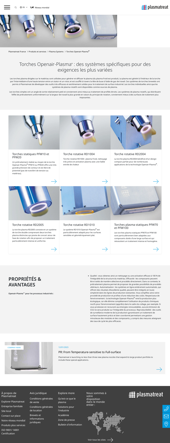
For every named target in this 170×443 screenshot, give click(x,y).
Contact (83, 423)
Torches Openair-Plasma (77, 22)
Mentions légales (62, 423)
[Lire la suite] (159, 340)
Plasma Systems (56, 22)
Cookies (7, 436)
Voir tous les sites (100, 410)
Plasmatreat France (17, 22)
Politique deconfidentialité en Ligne (25, 423)
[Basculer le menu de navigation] (7, 7)
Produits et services (38, 22)
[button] (16, 7)
